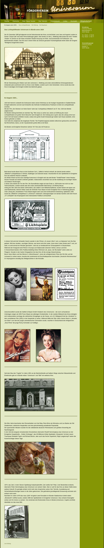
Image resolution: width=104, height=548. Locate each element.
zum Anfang (7, 543)
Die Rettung (35, 25)
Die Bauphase (43, 25)
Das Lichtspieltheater (17, 25)
